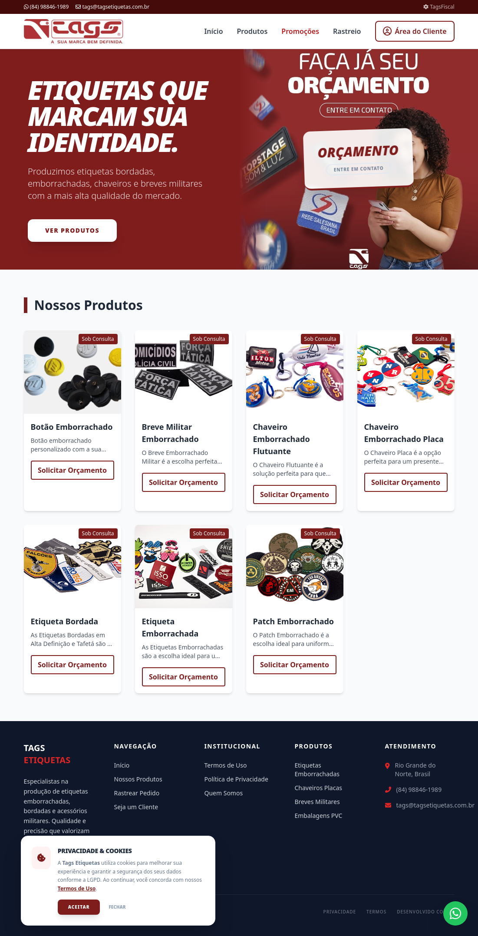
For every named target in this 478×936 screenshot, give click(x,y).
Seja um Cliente (136, 807)
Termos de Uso (225, 765)
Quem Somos (223, 793)
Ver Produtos (72, 230)
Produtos (252, 31)
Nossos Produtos (138, 779)
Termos (376, 912)
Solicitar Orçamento (72, 470)
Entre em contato (359, 169)
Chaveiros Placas (319, 788)
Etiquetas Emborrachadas (317, 769)
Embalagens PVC (319, 815)
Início (213, 31)
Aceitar (79, 907)
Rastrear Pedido (137, 793)
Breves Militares (317, 802)
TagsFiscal (438, 6)
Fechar (117, 907)
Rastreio (347, 31)
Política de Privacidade (236, 779)
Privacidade (339, 912)
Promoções (300, 31)
